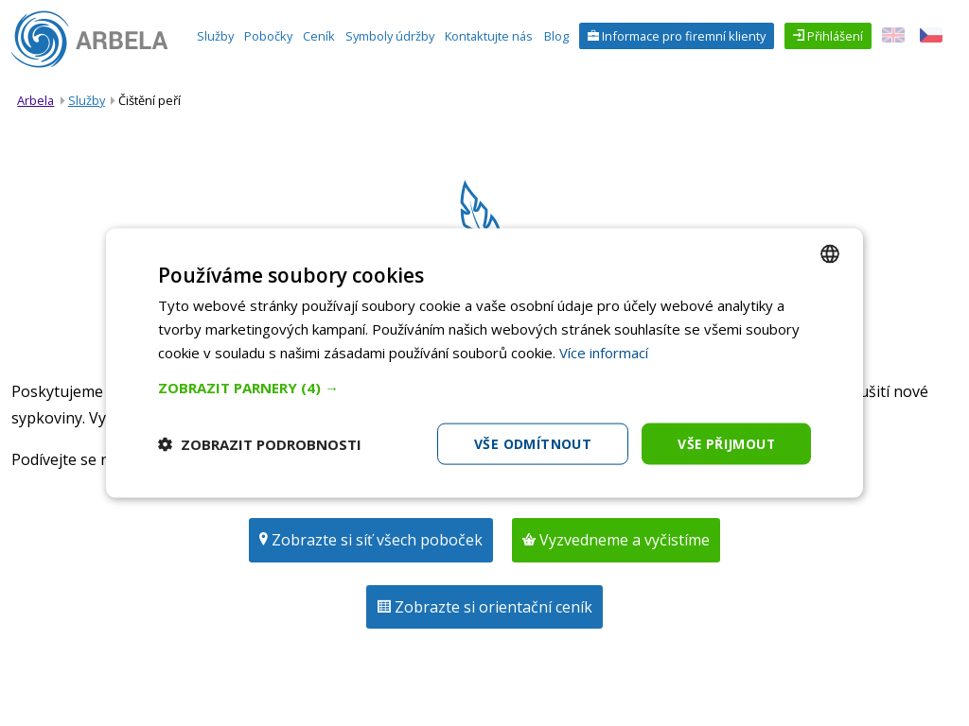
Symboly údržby (389, 35)
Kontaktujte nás (489, 35)
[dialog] (484, 362)
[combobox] (829, 253)
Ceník (319, 35)
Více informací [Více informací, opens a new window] (603, 351)
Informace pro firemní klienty (682, 35)
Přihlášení (833, 35)
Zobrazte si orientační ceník (491, 606)
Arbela (35, 100)
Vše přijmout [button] (725, 443)
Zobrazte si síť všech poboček (375, 539)
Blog (556, 35)
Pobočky (268, 35)
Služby (215, 35)
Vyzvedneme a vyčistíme (623, 539)
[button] (484, 386)
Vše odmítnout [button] (531, 443)
